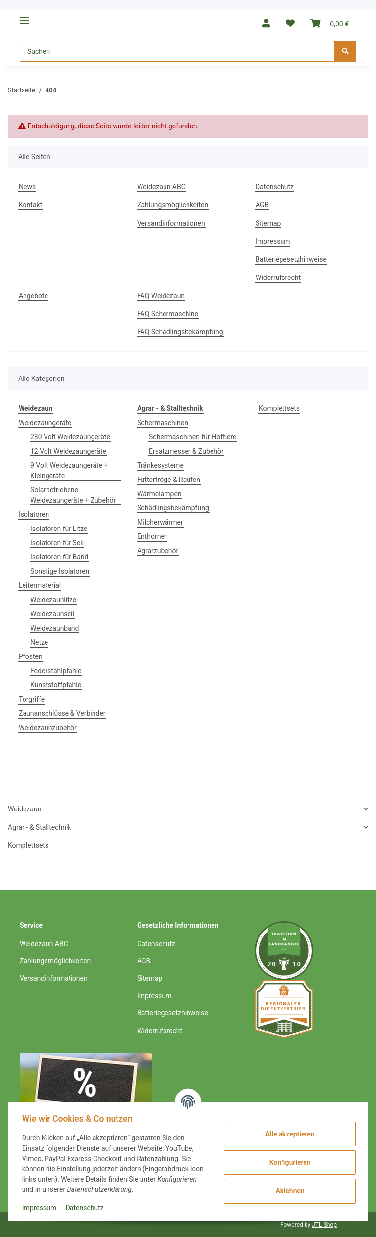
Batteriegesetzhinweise (291, 259)
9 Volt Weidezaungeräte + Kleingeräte (69, 470)
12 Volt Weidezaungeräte (68, 451)
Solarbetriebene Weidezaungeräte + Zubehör (73, 495)
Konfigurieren (287, 1162)
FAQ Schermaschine (167, 314)
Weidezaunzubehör (48, 728)
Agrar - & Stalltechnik (39, 827)
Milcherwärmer (160, 522)
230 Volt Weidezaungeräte (70, 437)
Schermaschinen (162, 423)
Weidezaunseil (52, 614)
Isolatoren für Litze (58, 528)
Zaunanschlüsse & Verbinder (62, 713)
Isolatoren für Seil (57, 543)
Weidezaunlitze (53, 600)
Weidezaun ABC (161, 187)
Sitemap (268, 223)
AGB (262, 205)
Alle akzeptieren (287, 1134)
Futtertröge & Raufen (168, 479)
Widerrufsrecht (278, 277)
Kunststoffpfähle (55, 685)
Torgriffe (32, 699)
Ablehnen (287, 1191)
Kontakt (30, 205)
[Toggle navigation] (24, 16)
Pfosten (31, 656)
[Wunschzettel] (290, 23)
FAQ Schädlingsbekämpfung (180, 332)
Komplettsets (279, 408)
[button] (266, 23)
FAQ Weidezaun (161, 296)
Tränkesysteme (160, 465)
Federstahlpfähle (56, 671)
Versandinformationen (171, 223)
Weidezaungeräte (45, 423)
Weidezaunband (54, 628)
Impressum (273, 241)
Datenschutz (275, 187)
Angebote (33, 296)
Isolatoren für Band (59, 557)
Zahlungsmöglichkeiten (172, 205)
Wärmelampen (159, 494)
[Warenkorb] (329, 23)
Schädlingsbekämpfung (173, 508)
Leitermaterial (40, 585)
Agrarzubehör (157, 551)
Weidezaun (24, 809)
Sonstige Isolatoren (59, 571)
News (27, 187)
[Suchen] (177, 51)
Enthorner (152, 536)
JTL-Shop (324, 1224)
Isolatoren (34, 514)
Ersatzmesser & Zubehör (186, 451)
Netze (39, 642)
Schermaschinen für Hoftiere (192, 437)
